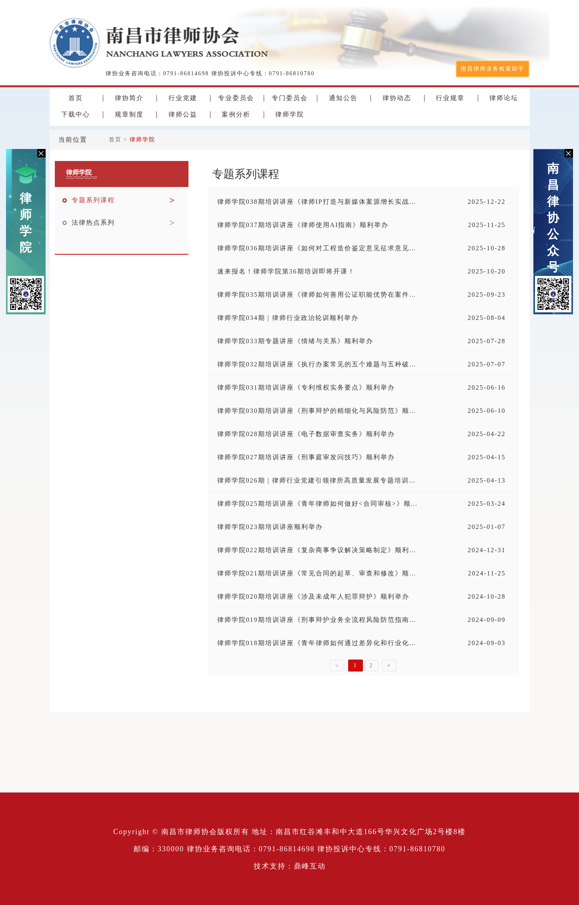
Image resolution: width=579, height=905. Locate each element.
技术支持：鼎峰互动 (290, 866)
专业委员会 (236, 98)
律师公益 (182, 114)
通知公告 (343, 98)
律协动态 (397, 98)
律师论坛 (503, 98)
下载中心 (75, 114)
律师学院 (26, 222)
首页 (75, 98)
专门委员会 (290, 98)
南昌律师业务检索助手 (493, 69)
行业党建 (182, 98)
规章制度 (129, 114)
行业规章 (450, 98)
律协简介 (129, 98)
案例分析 (236, 114)
